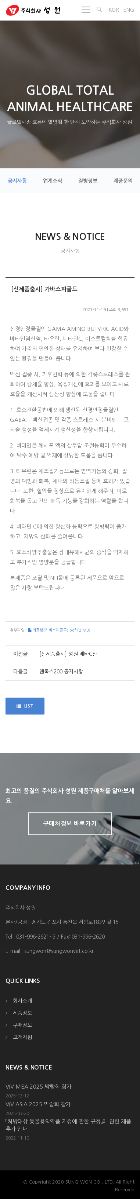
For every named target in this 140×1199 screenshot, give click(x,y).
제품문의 (123, 180)
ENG (128, 9)
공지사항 (17, 180)
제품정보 (22, 1013)
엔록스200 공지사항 (61, 671)
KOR (113, 9)
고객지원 (22, 1037)
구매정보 (22, 1025)
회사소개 (22, 1001)
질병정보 (87, 180)
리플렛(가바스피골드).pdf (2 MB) (59, 630)
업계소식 (52, 180)
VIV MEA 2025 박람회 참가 (39, 1086)
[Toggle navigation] (86, 10)
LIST (25, 706)
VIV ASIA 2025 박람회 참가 (38, 1104)
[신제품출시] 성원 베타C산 (68, 654)
